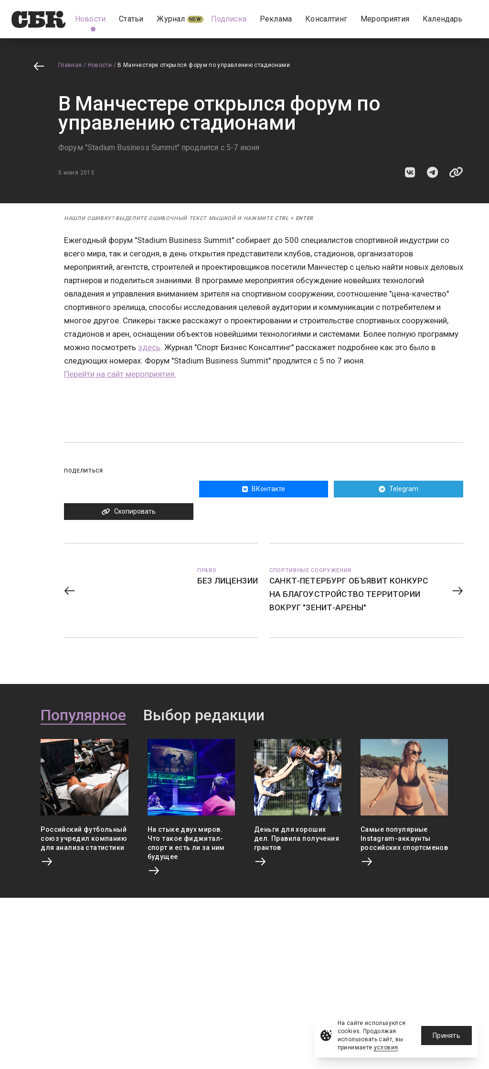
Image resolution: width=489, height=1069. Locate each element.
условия (386, 1047)
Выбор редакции (204, 715)
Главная (70, 65)
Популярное (83, 715)
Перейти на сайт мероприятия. (120, 374)
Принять (446, 1035)
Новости (100, 65)
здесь (149, 347)
